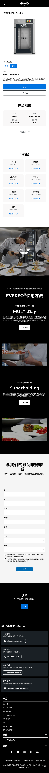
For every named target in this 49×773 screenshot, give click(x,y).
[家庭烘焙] (24, 3)
